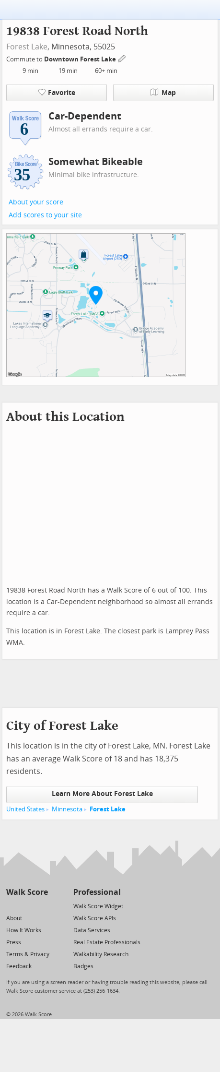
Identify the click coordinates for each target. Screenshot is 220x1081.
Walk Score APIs (94, 918)
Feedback (19, 966)
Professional (97, 892)
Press (13, 942)
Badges (83, 966)
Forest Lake (26, 46)
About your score (36, 202)
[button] (96, 295)
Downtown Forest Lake (80, 59)
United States (25, 809)
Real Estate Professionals (106, 942)
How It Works (23, 930)
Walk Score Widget (98, 906)
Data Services (91, 930)
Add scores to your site (45, 215)
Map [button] (163, 92)
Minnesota (67, 809)
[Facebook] (26, 905)
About (14, 918)
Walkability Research (100, 954)
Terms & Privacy (27, 954)
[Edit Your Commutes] (122, 57)
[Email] (41, 905)
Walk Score (27, 892)
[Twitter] (11, 905)
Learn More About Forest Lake (102, 794)
